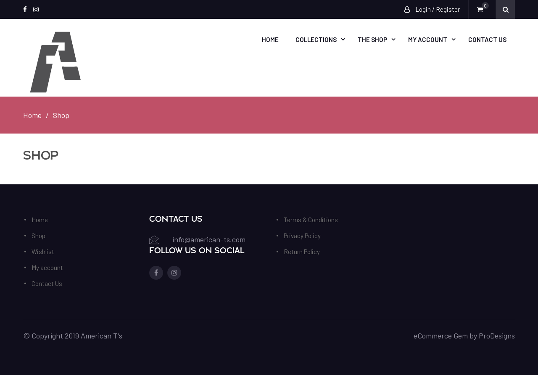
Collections (316, 39)
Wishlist (43, 251)
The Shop (372, 39)
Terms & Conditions (311, 219)
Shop (38, 235)
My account (427, 39)
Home (270, 39)
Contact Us (487, 39)
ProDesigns (497, 335)
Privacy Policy (302, 235)
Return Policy (302, 251)
